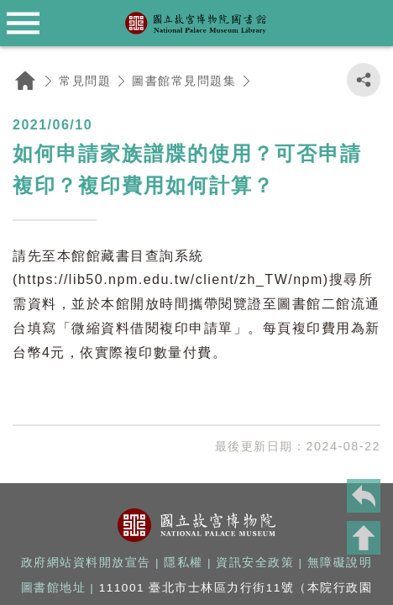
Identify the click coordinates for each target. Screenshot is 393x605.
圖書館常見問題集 (184, 80)
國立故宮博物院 (197, 525)
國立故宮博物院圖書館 (196, 23)
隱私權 (183, 562)
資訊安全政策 (255, 562)
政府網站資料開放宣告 (86, 562)
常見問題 (85, 80)
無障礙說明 (340, 562)
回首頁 (25, 80)
